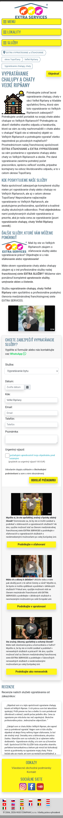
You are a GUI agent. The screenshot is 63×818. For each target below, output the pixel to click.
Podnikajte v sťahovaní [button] (31, 544)
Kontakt (31, 772)
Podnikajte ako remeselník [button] (31, 671)
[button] (31, 22)
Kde (7, 394)
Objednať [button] (53, 73)
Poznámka (11, 431)
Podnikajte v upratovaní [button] (31, 606)
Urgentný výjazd (14, 449)
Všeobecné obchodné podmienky (31, 768)
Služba (9, 364)
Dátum (9, 381)
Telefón (9, 418)
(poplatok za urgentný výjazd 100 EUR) (26, 461)
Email (8, 407)
